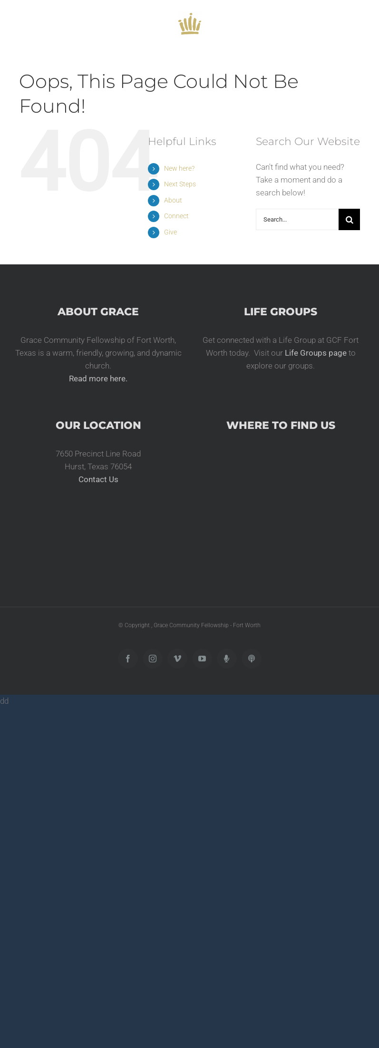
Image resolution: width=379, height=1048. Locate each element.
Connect (176, 216)
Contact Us (98, 479)
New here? (179, 168)
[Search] (349, 219)
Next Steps (180, 184)
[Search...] (297, 219)
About (173, 200)
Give (170, 232)
